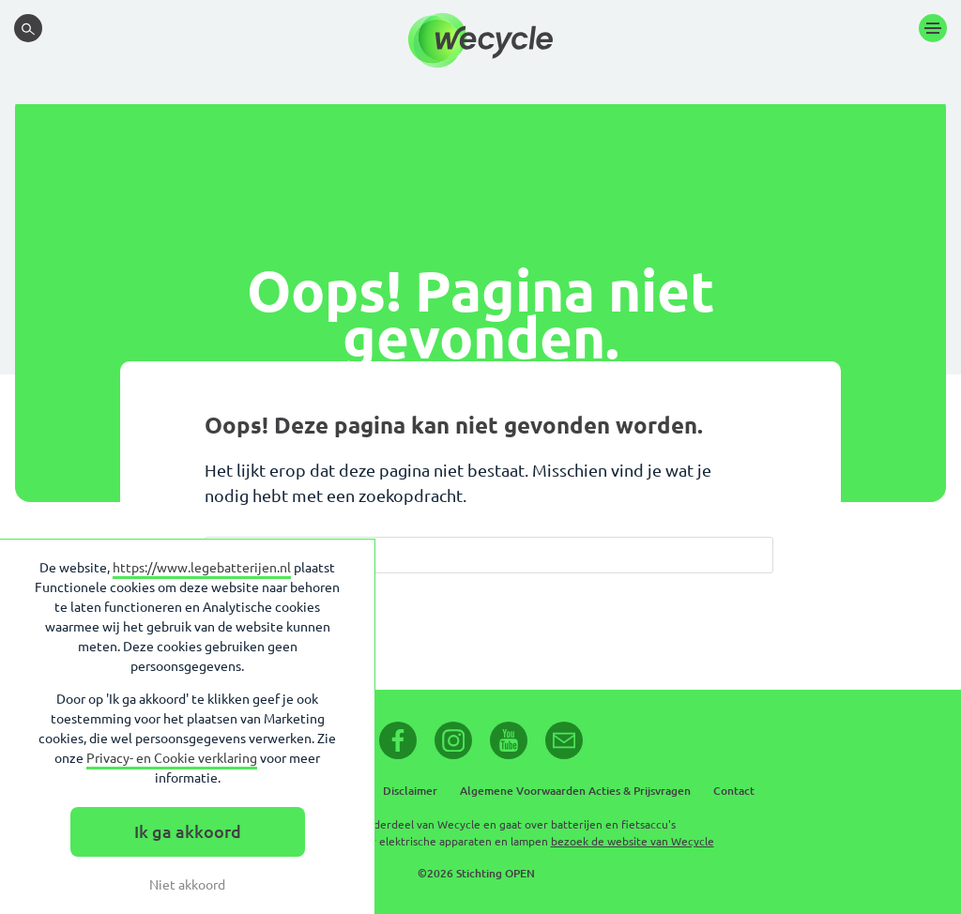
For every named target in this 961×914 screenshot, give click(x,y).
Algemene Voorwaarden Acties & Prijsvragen (575, 791)
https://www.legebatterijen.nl (202, 567)
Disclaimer (410, 791)
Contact (734, 791)
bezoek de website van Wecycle (632, 841)
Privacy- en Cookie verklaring (171, 758)
